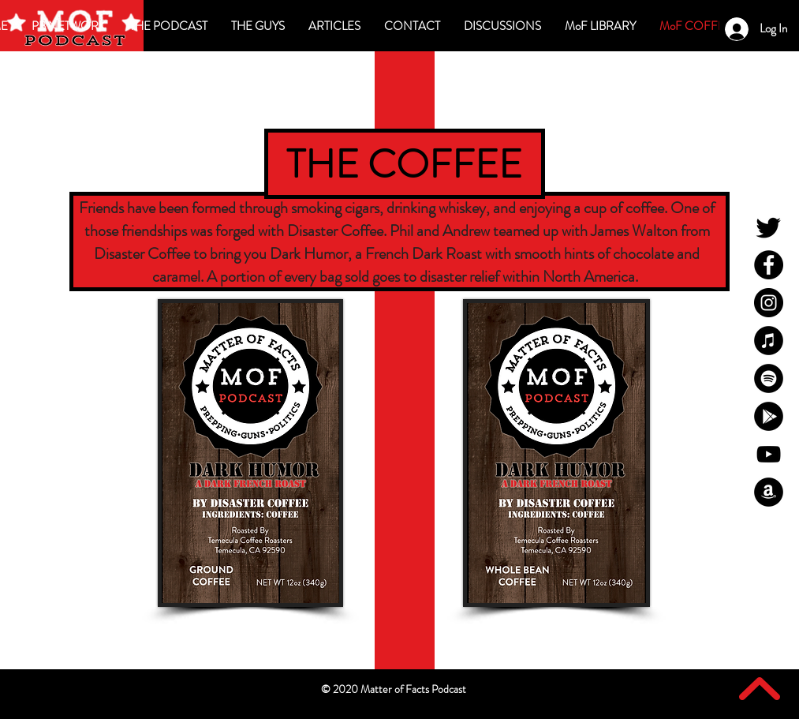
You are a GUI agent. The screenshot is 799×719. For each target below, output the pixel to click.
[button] (502, 26)
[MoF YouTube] (768, 454)
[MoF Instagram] (768, 302)
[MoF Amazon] (768, 492)
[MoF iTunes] (768, 340)
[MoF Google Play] (768, 416)
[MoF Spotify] (768, 378)
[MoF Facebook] (768, 264)
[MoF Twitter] (768, 227)
